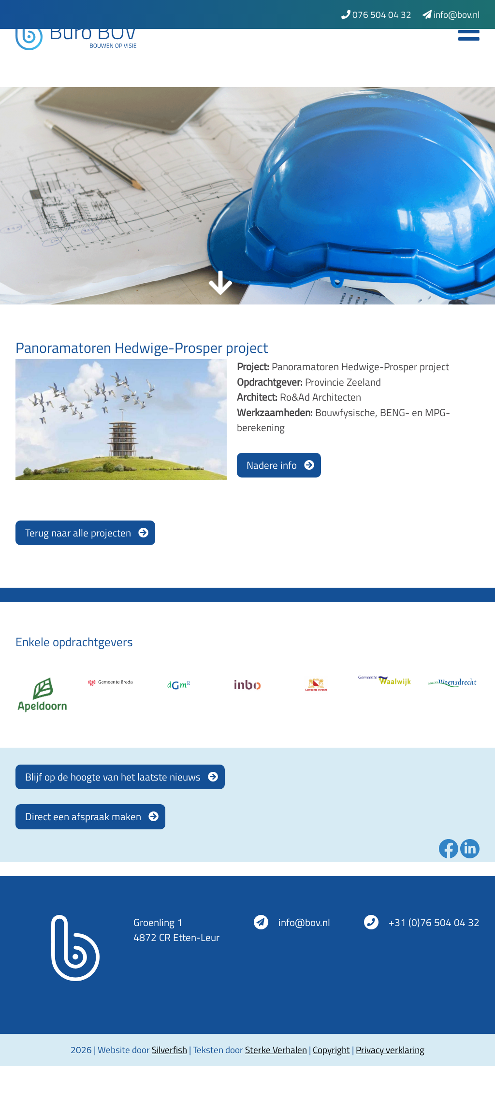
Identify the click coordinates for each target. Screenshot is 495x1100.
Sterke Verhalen (276, 1049)
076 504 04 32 (376, 14)
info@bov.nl (451, 14)
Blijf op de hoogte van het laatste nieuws (113, 776)
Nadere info (272, 465)
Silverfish (169, 1049)
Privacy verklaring (390, 1049)
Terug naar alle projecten (78, 532)
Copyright (331, 1049)
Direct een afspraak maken (83, 816)
